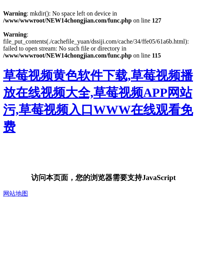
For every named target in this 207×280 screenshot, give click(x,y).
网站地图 (15, 193)
